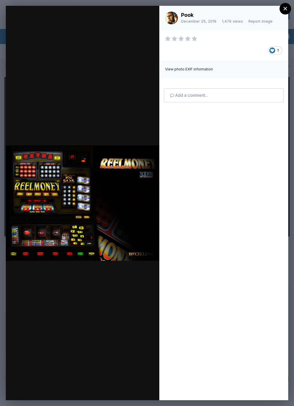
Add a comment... (189, 95)
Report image (261, 21)
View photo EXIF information (189, 69)
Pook (187, 15)
